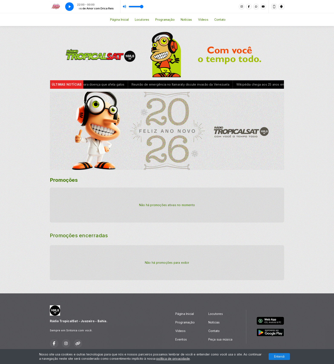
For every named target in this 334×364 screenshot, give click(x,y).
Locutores (142, 19)
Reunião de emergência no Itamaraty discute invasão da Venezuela (183, 84)
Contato (220, 19)
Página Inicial (119, 19)
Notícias (186, 19)
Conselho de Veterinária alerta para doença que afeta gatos (83, 84)
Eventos (181, 339)
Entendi (279, 356)
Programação (165, 19)
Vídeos (203, 19)
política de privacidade (173, 358)
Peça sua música (220, 339)
